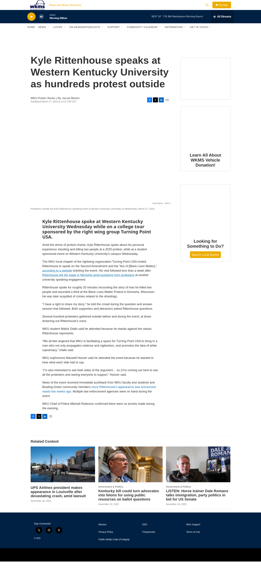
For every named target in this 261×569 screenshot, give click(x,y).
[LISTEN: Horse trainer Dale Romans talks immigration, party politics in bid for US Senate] (198, 472)
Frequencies (148, 539)
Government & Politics (110, 494)
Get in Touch (199, 34)
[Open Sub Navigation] (48, 34)
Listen (57, 34)
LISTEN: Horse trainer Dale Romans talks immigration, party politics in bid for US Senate (197, 502)
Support (113, 34)
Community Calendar (142, 34)
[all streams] (222, 24)
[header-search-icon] (208, 8)
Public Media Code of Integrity (114, 547)
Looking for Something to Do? (205, 251)
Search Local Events (205, 262)
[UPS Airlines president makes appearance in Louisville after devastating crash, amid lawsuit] (63, 472)
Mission (102, 532)
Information (174, 34)
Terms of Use (193, 539)
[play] (31, 24)
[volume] (41, 24)
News (42, 34)
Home (31, 34)
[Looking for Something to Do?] (205, 216)
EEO (144, 532)
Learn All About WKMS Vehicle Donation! (205, 167)
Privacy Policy (106, 539)
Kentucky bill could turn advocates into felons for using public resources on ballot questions (128, 502)
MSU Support (193, 532)
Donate (225, 8)
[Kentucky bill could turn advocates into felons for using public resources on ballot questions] (130, 472)
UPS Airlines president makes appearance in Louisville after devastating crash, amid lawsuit (58, 499)
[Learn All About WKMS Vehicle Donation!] (205, 134)
